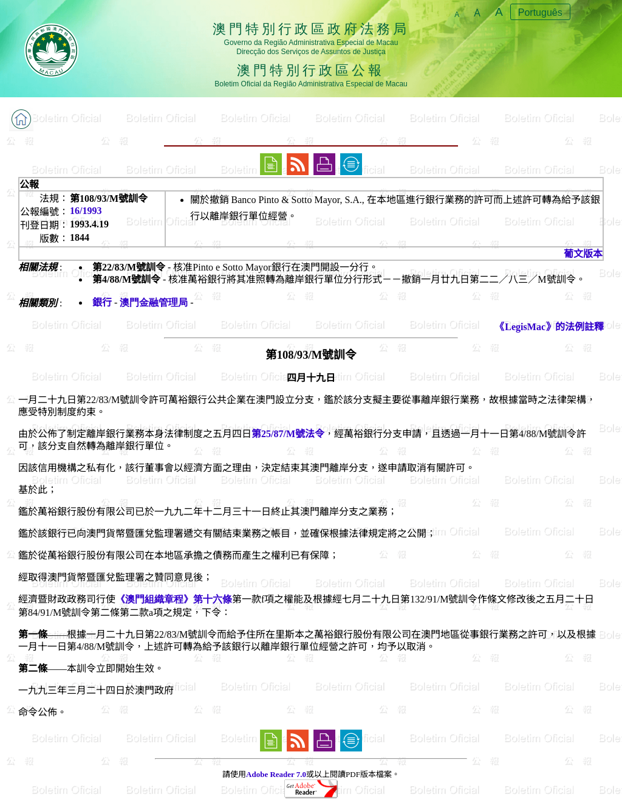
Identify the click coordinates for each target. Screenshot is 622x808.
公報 (29, 184)
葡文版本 (583, 254)
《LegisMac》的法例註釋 (549, 327)
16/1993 (85, 210)
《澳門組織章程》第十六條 (173, 599)
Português (540, 12)
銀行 (102, 302)
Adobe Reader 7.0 (276, 774)
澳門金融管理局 (154, 302)
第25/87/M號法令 (287, 434)
